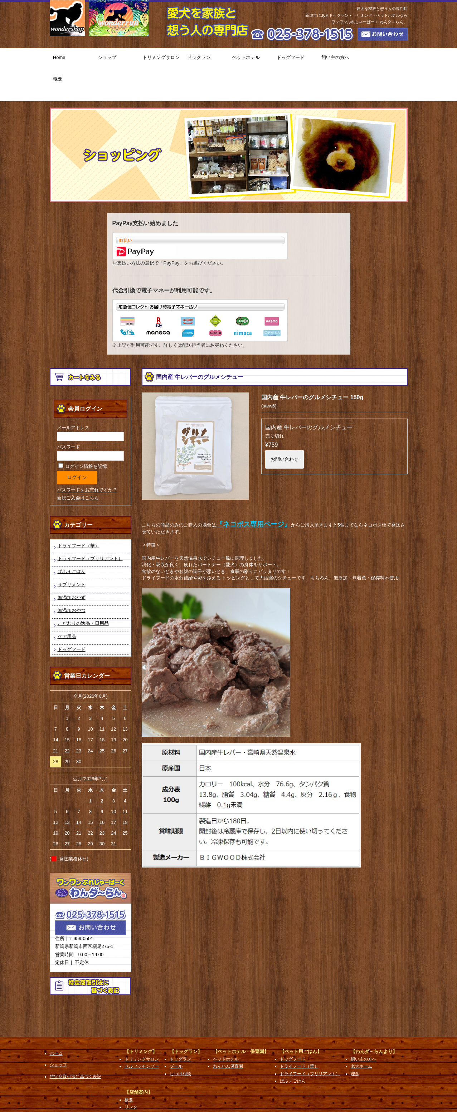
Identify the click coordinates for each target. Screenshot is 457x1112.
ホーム (56, 1021)
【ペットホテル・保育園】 (241, 1020)
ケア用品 (67, 605)
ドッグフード (295, 59)
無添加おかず (72, 566)
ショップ (116, 59)
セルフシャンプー (142, 1035)
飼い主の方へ (340, 59)
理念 (355, 1042)
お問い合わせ (284, 427)
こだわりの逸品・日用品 (83, 592)
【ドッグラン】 (186, 1020)
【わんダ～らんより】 (374, 1020)
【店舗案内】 (138, 1060)
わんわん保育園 (228, 1035)
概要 (385, 59)
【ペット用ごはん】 (301, 1020)
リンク (131, 1075)
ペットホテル (251, 59)
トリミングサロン (161, 59)
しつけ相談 (180, 1042)
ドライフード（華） (78, 514)
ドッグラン (206, 59)
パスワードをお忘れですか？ (87, 458)
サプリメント (72, 553)
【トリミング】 (141, 1020)
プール (176, 1035)
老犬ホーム (361, 1035)
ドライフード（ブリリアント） (90, 527)
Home (72, 59)
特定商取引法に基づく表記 (75, 1045)
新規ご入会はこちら (78, 466)
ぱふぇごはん (72, 540)
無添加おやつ (72, 579)
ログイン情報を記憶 (82, 435)
